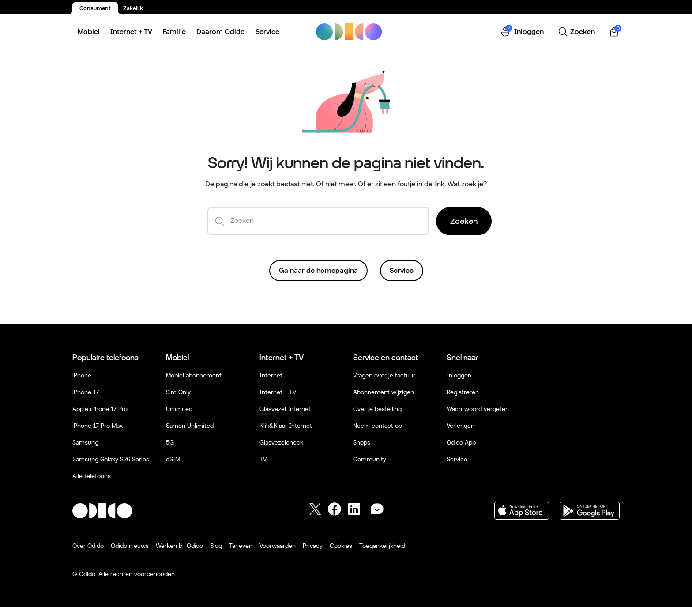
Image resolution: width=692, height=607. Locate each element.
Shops (361, 442)
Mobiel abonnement (194, 375)
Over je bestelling (377, 408)
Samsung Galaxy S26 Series (110, 459)
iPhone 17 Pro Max (97, 425)
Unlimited (179, 408)
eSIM (173, 459)
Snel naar (462, 357)
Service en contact (385, 357)
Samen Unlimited (190, 425)
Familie (174, 31)
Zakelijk (133, 8)
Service (267, 31)
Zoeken (464, 221)
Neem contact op (377, 425)
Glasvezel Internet (285, 408)
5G (170, 442)
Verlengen (460, 425)
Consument (95, 8)
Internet (271, 375)
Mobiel (89, 31)
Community (369, 459)
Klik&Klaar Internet (286, 425)
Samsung (85, 442)
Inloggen (459, 375)
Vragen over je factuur (384, 375)
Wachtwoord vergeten (478, 408)
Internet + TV (131, 31)
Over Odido (88, 545)
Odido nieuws (130, 545)
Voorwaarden (278, 545)
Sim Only (178, 392)
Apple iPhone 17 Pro (100, 408)
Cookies (341, 545)
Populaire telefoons (105, 357)
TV (263, 459)
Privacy (313, 545)
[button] (522, 32)
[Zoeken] (576, 31)
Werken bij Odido (179, 545)
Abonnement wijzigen (383, 392)
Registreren (463, 392)
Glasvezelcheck (281, 442)
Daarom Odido (220, 31)
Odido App (461, 442)
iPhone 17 (85, 392)
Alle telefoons (91, 475)
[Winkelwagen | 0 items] (614, 32)
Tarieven (240, 545)
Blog (216, 545)
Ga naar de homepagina (318, 270)
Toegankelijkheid (382, 545)
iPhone (81, 375)
